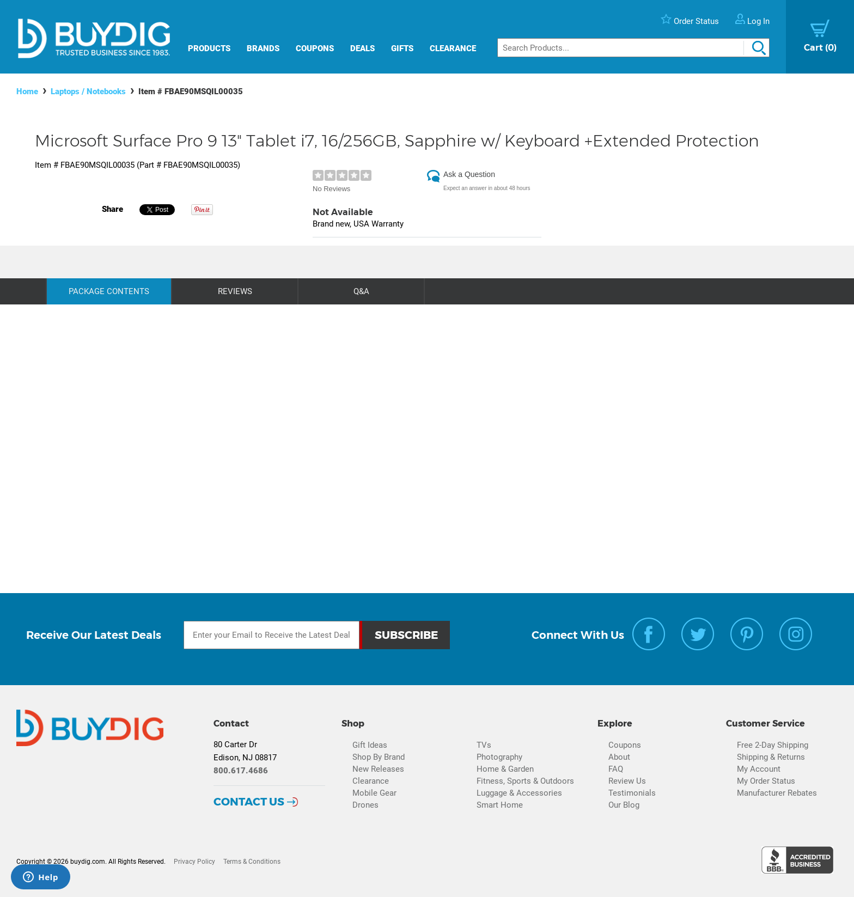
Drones (365, 805)
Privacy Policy (194, 861)
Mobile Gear (374, 793)
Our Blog (623, 805)
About (619, 757)
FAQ (615, 769)
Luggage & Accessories (519, 793)
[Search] (633, 47)
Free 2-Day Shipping (772, 745)
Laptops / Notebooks (88, 91)
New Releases (378, 769)
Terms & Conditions (251, 861)
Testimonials (632, 793)
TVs (484, 745)
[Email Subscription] (272, 635)
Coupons (315, 48)
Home (27, 91)
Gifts (402, 48)
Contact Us (248, 801)
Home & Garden (505, 769)
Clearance (453, 48)
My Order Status (766, 781)
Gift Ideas (369, 745)
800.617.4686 (240, 771)
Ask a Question (469, 174)
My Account (758, 769)
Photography (499, 757)
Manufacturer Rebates (777, 793)
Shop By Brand (378, 757)
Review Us (627, 781)
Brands (263, 48)
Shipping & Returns (771, 757)
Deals (362, 48)
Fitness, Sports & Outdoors (525, 781)
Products (209, 48)
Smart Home (500, 805)
